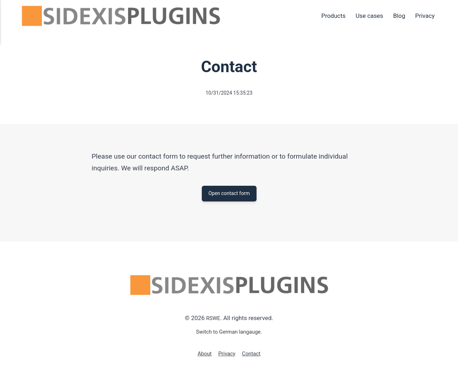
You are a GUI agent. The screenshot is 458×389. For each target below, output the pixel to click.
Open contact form (229, 194)
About (202, 355)
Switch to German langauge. (229, 334)
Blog (399, 15)
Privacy (424, 15)
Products (333, 15)
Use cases (369, 15)
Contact (253, 355)
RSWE (213, 320)
